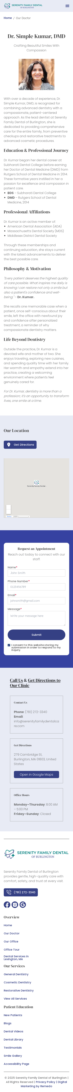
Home (8, 18)
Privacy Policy (45, 1082)
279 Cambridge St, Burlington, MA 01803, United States (35, 759)
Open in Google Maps (36, 774)
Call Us (16, 680)
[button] (7, 904)
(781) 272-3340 (36, 712)
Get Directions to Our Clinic (35, 683)
